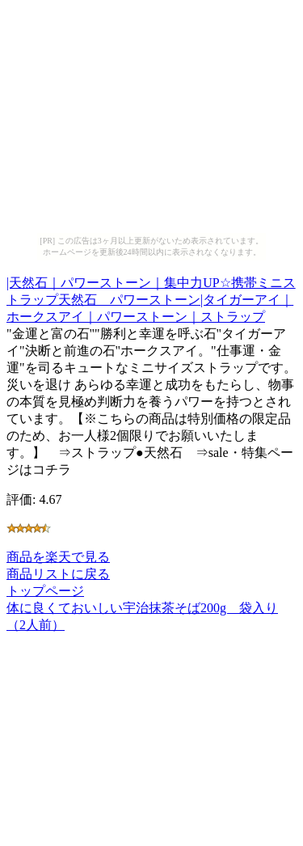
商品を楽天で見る (58, 557)
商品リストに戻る (58, 574)
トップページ (45, 591)
